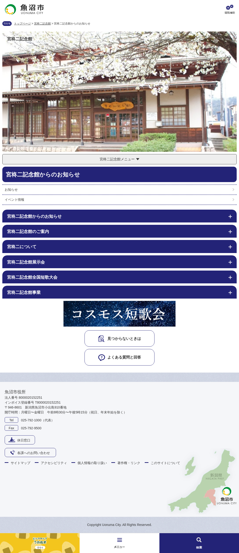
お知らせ (11, 189)
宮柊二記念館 (42, 23)
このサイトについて (165, 463)
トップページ (22, 23)
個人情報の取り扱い (92, 463)
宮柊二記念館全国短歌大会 (32, 277)
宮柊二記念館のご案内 (28, 231)
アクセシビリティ (54, 463)
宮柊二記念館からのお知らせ (34, 216)
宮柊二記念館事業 (24, 292)
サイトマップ (20, 463)
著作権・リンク (128, 463)
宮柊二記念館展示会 (26, 262)
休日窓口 (23, 440)
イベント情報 (14, 199)
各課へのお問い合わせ (33, 453)
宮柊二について (21, 246)
